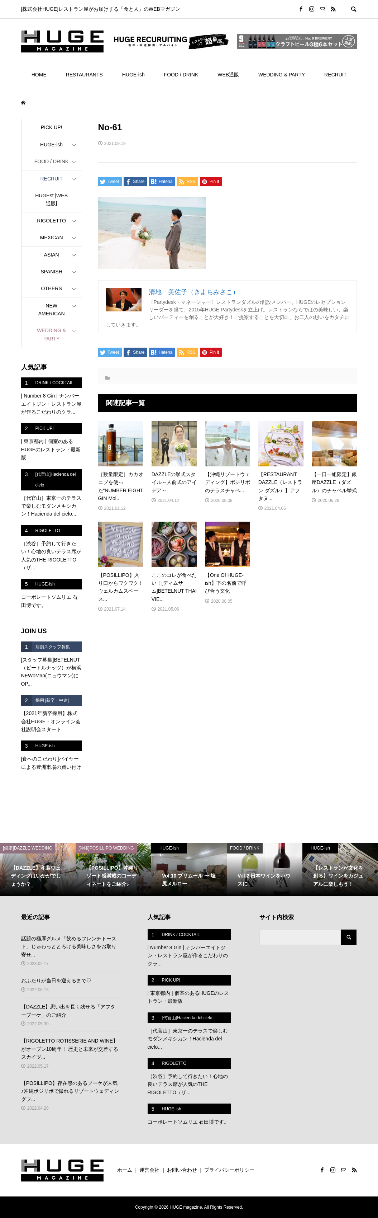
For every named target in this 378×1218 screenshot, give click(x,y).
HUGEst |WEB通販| (51, 199)
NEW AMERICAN (51, 309)
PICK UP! (51, 127)
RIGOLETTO (51, 221)
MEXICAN (51, 237)
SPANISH (51, 271)
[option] (38, 869)
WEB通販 (228, 74)
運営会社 (149, 1170)
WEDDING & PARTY (281, 74)
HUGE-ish (133, 74)
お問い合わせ (182, 1170)
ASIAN (51, 255)
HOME (39, 74)
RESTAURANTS (84, 74)
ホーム (124, 1170)
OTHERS (51, 288)
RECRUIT (335, 74)
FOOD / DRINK (181, 74)
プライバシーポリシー (229, 1170)
